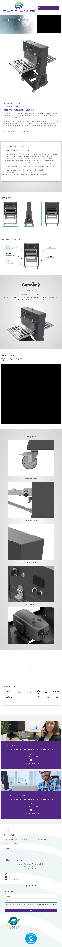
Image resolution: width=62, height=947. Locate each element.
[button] (40, 8)
